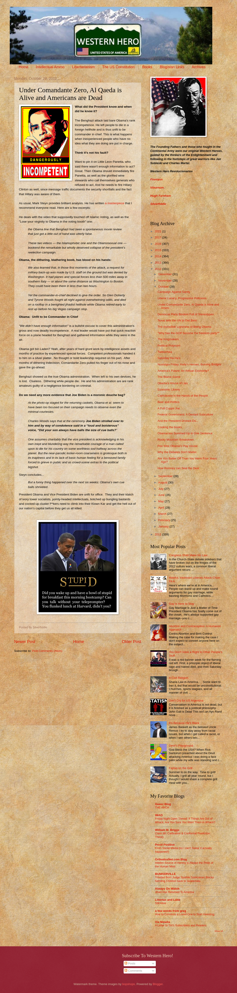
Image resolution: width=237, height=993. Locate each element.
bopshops (128, 984)
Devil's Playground (181, 745)
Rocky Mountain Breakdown (176, 439)
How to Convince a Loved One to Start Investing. (185, 914)
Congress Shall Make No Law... (189, 555)
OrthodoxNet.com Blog (171, 859)
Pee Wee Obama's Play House (178, 446)
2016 (158, 243)
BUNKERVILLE (165, 874)
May (161, 501)
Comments (133, 970)
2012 (158, 269)
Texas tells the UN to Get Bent (177, 320)
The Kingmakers (168, 339)
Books (147, 67)
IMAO (159, 815)
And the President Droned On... (178, 420)
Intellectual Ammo (50, 67)
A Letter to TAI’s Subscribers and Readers (181, 925)
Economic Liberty (169, 389)
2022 (158, 231)
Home (24, 67)
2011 (158, 534)
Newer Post (24, 641)
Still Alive (160, 903)
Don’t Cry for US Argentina (186, 700)
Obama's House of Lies (173, 383)
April (161, 507)
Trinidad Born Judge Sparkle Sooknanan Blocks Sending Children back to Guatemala (184, 879)
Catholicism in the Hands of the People (183, 395)
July (161, 488)
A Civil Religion (178, 678)
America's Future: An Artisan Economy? (183, 370)
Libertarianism (83, 67)
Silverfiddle (158, 204)
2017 (158, 237)
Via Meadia (162, 922)
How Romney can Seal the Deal (178, 468)
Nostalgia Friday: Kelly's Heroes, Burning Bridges (189, 364)
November (165, 280)
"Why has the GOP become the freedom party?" (189, 333)
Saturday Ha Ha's (169, 358)
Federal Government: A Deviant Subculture (185, 414)
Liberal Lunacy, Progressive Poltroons (182, 298)
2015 (158, 250)
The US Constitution (118, 67)
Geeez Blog (163, 804)
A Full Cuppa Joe (169, 408)
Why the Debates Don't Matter (177, 452)
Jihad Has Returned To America (174, 892)
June (162, 495)
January (163, 526)
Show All (218, 931)
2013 (158, 262)
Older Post (131, 641)
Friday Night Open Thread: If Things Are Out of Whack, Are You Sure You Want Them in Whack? (185, 820)
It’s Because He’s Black (184, 723)
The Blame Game (169, 377)
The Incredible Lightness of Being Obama (184, 326)
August (163, 482)
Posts (130, 963)
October (163, 286)
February (164, 520)
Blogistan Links (172, 67)
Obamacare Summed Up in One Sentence (185, 433)
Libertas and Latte (167, 899)
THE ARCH (162, 807)
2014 (158, 256)
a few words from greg (170, 911)
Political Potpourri (169, 345)
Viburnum (157, 187)
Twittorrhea (165, 352)
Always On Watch (167, 888)
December (165, 274)
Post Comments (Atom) (47, 651)
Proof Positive (165, 844)
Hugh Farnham (160, 195)
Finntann (156, 179)
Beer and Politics (169, 402)
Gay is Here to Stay (181, 603)
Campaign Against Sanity (174, 292)
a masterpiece (114, 203)
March (162, 513)
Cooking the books (170, 427)
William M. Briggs (167, 830)
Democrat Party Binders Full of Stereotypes (186, 314)
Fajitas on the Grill (181, 768)
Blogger (158, 984)
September (165, 476)
